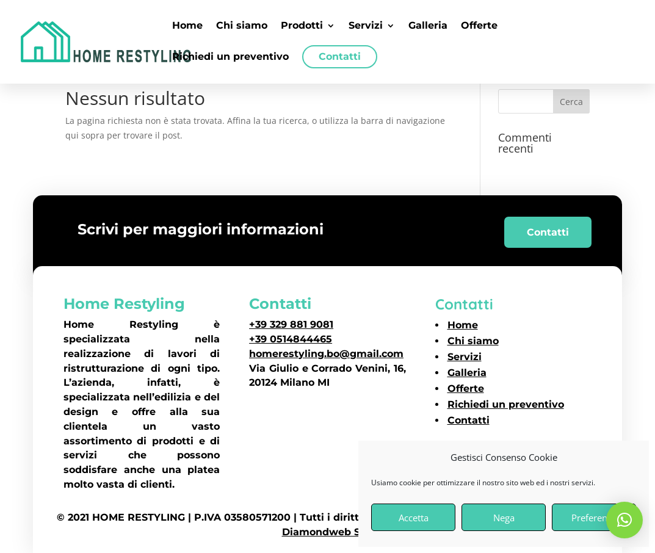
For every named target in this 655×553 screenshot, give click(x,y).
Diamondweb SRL (328, 532)
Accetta (414, 517)
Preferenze (594, 517)
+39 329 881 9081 (291, 324)
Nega (504, 517)
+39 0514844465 (290, 339)
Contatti (548, 232)
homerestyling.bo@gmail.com (326, 354)
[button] (624, 520)
